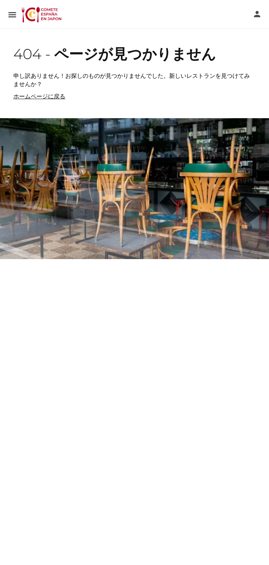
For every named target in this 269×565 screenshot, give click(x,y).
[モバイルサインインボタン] (257, 14)
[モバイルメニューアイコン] (12, 15)
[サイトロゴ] (42, 14)
